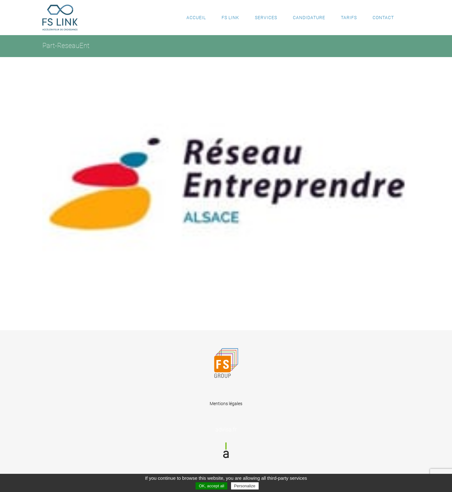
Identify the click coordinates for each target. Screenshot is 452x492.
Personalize (245, 486)
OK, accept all (211, 486)
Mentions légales (226, 403)
